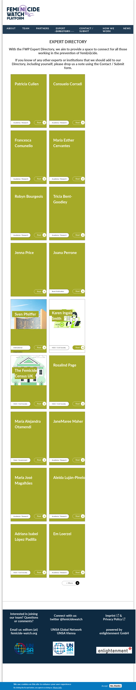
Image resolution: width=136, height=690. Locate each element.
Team (25, 28)
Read (39, 123)
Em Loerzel (62, 533)
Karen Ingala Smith (62, 315)
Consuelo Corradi (67, 84)
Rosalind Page (64, 365)
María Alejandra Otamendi (28, 424)
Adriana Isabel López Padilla (26, 536)
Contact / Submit (86, 30)
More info (57, 687)
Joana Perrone (65, 252)
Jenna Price (24, 252)
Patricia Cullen (27, 84)
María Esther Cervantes (63, 143)
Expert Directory (63, 30)
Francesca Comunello (24, 143)
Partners (42, 28)
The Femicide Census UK (26, 373)
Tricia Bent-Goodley (62, 199)
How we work (108, 30)
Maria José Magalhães (23, 480)
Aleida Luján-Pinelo (69, 477)
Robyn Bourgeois (29, 196)
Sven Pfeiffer (25, 314)
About (11, 28)
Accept (105, 686)
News (127, 28)
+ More (69, 583)
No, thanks (115, 686)
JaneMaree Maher (68, 421)
